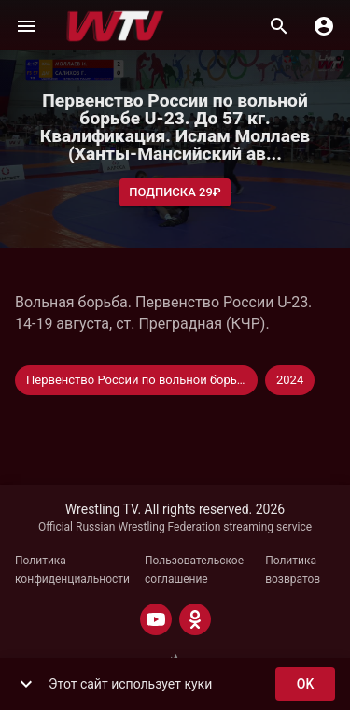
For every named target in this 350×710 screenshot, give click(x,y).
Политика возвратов (292, 570)
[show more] (26, 683)
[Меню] (26, 26)
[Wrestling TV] (115, 26)
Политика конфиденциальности (72, 570)
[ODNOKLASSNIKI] (195, 619)
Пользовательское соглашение (194, 570)
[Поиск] (279, 26)
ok (305, 684)
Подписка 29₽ (175, 192)
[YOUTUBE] (156, 619)
